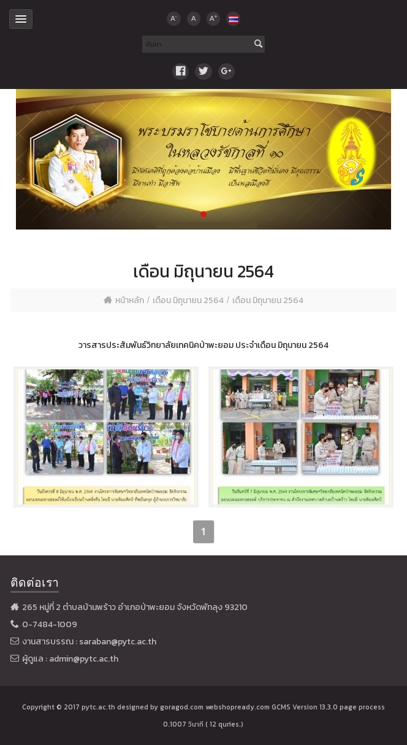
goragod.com (182, 707)
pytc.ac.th (98, 707)
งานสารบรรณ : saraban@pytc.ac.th (89, 641)
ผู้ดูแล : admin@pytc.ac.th (70, 658)
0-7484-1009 (49, 624)
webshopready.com (237, 707)
